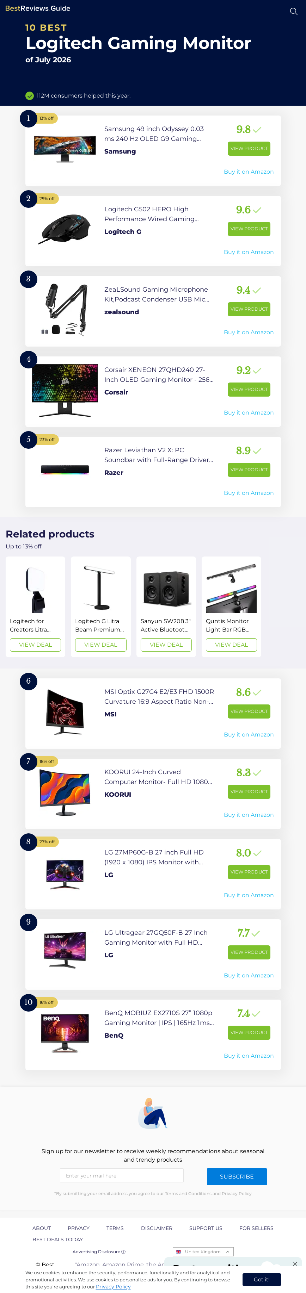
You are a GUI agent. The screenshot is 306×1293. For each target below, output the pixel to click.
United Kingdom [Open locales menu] (203, 1251)
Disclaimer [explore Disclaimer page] (156, 1228)
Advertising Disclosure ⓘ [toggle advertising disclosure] (99, 1251)
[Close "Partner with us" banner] (295, 1263)
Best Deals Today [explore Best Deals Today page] (57, 1239)
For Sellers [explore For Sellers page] (256, 1228)
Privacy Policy (113, 1286)
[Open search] (294, 11)
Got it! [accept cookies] (262, 1279)
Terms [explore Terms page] (115, 1228)
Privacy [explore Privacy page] (79, 1228)
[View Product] (153, 151)
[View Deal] (35, 607)
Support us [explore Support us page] (205, 1228)
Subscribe (237, 1176)
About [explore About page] (41, 1228)
